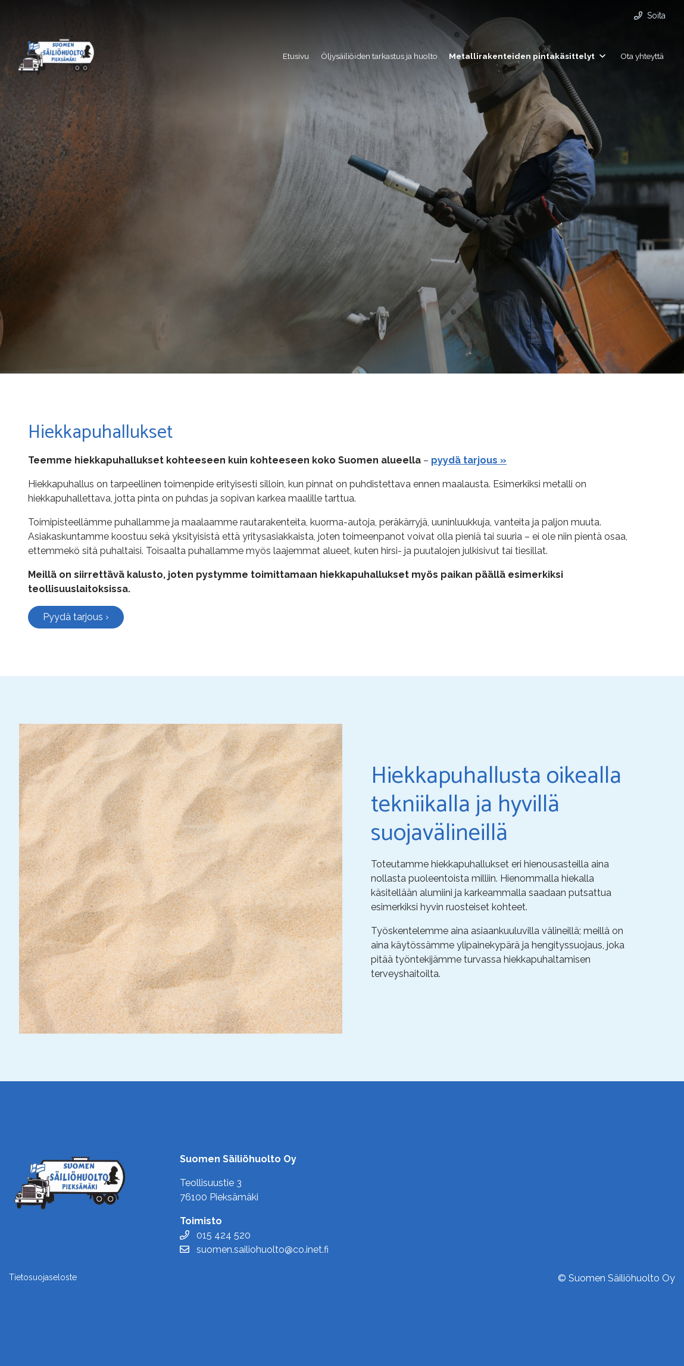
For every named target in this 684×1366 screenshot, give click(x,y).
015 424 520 (215, 1235)
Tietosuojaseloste (43, 1277)
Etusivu (296, 56)
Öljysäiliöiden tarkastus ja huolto (379, 56)
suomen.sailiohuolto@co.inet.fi (254, 1249)
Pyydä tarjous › (76, 617)
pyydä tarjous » (469, 460)
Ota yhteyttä (642, 56)
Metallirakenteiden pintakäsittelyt (522, 56)
